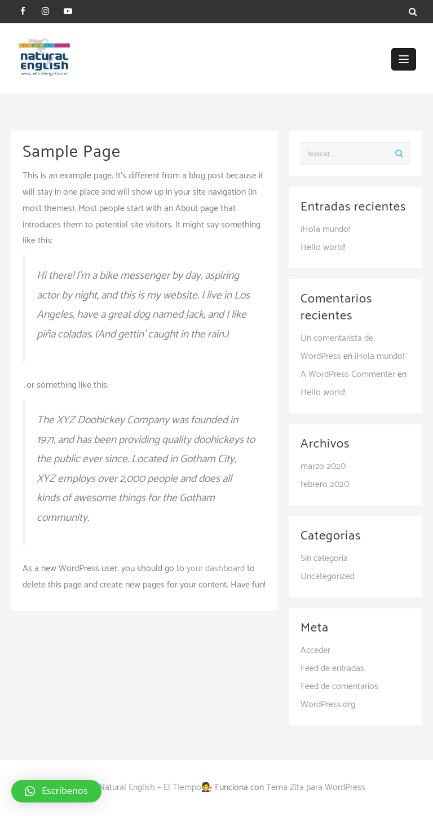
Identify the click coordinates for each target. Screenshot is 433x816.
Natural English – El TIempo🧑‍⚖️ (156, 787)
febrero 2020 (325, 484)
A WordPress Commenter (348, 374)
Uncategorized (327, 576)
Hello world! (323, 247)
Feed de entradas (332, 668)
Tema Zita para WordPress (315, 787)
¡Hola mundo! (325, 229)
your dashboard (216, 568)
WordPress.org (328, 704)
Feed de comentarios (339, 686)
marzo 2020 (323, 466)
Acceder (315, 650)
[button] (56, 791)
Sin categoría (324, 558)
